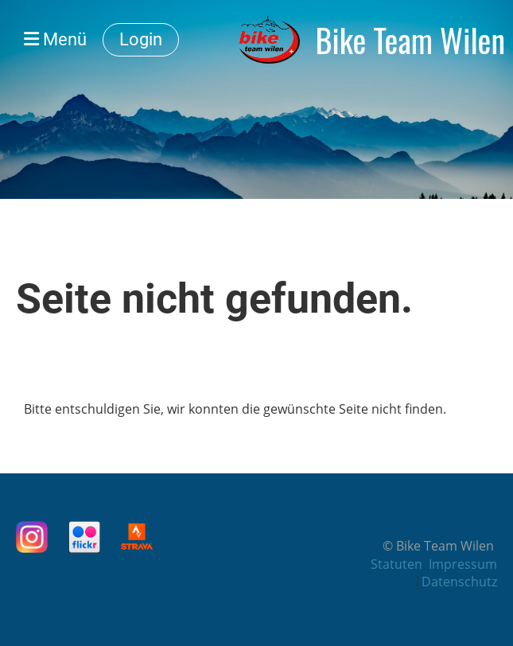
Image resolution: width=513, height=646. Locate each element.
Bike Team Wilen (410, 40)
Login (140, 39)
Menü (55, 39)
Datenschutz (459, 581)
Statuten (396, 564)
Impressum (463, 564)
